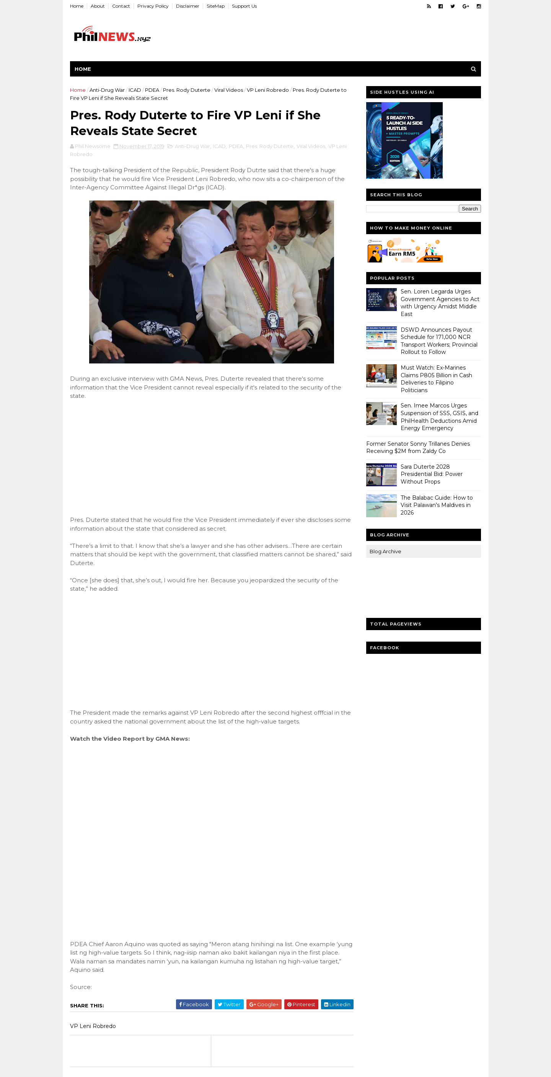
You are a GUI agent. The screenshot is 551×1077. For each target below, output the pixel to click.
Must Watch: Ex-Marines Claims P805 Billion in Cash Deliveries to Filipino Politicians (436, 379)
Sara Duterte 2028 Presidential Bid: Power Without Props (432, 474)
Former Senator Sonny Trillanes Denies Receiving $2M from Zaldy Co (418, 447)
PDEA (152, 90)
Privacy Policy (153, 6)
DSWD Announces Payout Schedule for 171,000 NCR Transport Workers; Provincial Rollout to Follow (439, 341)
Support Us (244, 6)
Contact (121, 6)
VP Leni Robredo (268, 90)
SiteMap (216, 6)
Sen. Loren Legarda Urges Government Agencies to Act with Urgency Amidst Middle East (440, 303)
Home (77, 6)
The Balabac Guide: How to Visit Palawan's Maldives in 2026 (437, 505)
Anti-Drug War (107, 90)
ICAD (135, 90)
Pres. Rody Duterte (187, 90)
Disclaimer (188, 6)
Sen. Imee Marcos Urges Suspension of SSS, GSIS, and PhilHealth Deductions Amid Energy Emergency (439, 417)
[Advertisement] (127, 457)
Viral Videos (229, 90)
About (98, 6)
